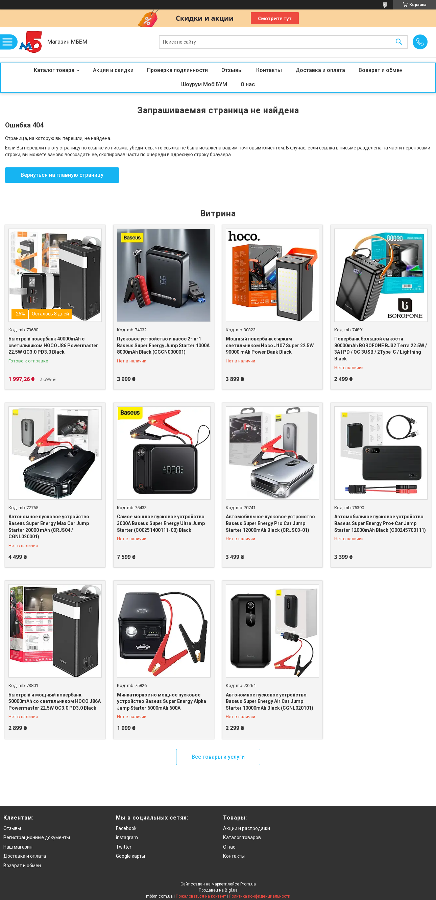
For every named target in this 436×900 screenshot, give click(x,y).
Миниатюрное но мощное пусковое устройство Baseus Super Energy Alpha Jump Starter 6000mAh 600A (161, 701)
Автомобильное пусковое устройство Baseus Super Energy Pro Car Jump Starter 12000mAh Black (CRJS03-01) (270, 523)
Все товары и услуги (218, 757)
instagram (127, 837)
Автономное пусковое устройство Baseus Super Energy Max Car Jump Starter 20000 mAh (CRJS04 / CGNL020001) (48, 526)
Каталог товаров (242, 837)
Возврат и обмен (381, 70)
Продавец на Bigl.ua (218, 890)
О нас (248, 84)
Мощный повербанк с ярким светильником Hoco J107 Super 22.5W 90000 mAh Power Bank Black (270, 345)
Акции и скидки (113, 70)
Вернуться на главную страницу (62, 175)
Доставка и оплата (320, 70)
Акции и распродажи (246, 828)
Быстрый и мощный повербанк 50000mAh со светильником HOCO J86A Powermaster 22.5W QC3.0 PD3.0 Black (54, 701)
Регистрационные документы (36, 837)
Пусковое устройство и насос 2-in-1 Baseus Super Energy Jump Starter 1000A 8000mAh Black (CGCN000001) (163, 345)
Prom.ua (248, 884)
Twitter (123, 847)
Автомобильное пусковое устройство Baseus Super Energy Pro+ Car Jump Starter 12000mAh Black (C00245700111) (380, 523)
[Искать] (399, 42)
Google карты (130, 856)
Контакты (269, 70)
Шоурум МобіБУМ (204, 84)
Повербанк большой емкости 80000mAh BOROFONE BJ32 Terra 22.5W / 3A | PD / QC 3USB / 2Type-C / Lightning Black (380, 348)
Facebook (126, 828)
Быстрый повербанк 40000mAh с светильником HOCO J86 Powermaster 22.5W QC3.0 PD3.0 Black (53, 345)
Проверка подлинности (177, 70)
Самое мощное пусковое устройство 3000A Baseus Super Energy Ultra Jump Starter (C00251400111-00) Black (161, 523)
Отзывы (232, 70)
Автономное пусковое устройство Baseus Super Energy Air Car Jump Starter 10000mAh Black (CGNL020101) (269, 701)
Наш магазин (17, 847)
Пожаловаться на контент (201, 896)
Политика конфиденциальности (259, 896)
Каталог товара (54, 70)
